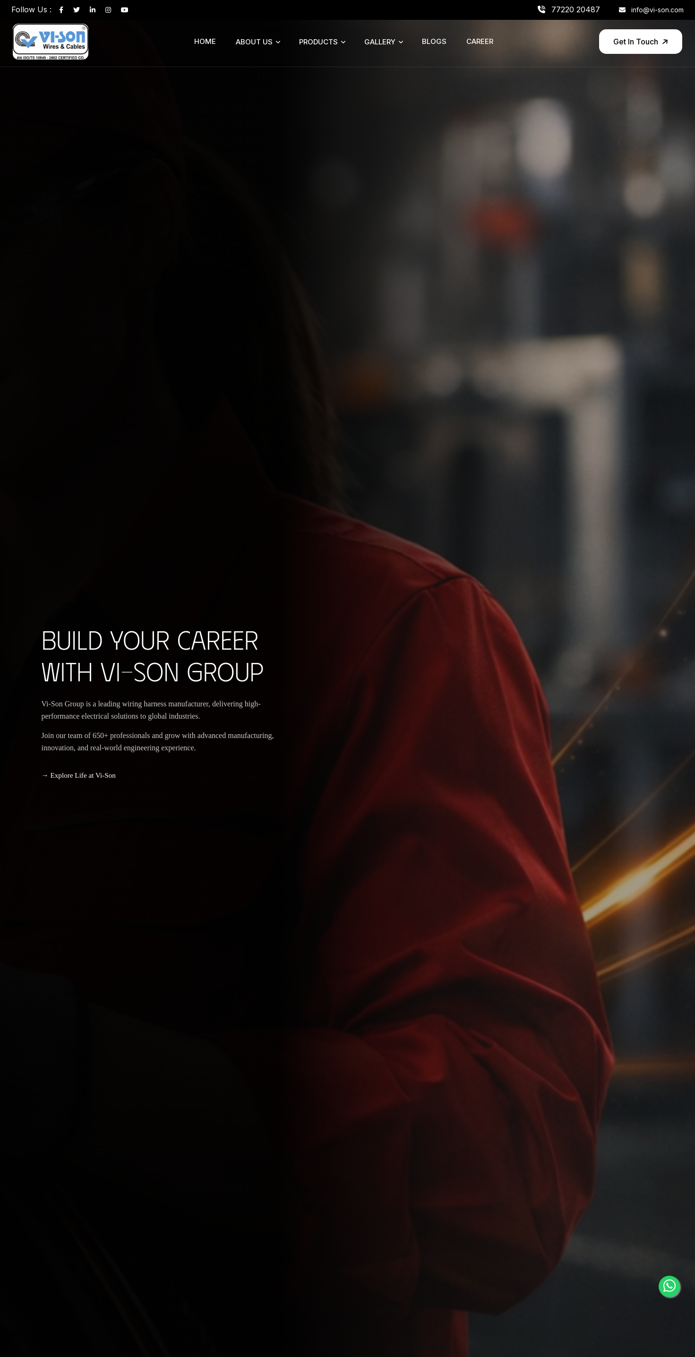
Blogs (434, 41)
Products (318, 41)
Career (479, 41)
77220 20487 (569, 9)
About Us (254, 41)
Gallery (379, 41)
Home (205, 41)
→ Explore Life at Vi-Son (79, 775)
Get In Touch (641, 41)
